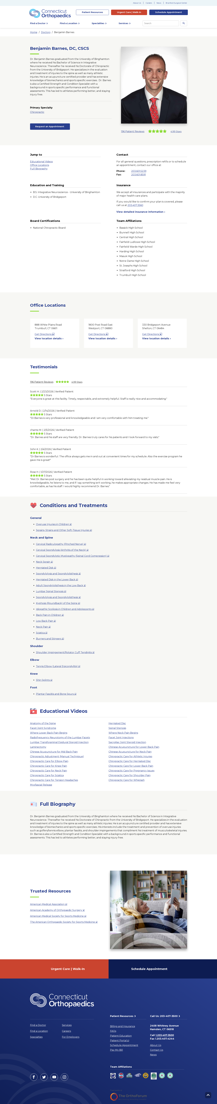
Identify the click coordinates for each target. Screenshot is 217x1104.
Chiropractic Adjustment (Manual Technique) (57, 756)
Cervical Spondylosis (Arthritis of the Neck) (62, 550)
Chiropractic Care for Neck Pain (48, 770)
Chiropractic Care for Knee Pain (48, 766)
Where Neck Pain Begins (123, 732)
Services (67, 1025)
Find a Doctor (38, 1025)
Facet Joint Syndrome (43, 728)
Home (33, 32)
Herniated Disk (46, 568)
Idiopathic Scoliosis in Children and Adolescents (65, 609)
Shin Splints (44, 680)
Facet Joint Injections (121, 737)
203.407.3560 (135, 205)
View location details (49, 338)
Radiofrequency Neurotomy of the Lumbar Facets (60, 737)
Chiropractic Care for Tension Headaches (54, 780)
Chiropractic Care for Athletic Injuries (130, 756)
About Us (137, 3)
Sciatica (41, 633)
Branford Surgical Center (176, 3)
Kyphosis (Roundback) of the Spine (58, 603)
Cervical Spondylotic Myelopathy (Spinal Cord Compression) (72, 556)
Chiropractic (37, 112)
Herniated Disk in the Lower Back (57, 580)
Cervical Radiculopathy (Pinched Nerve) (61, 544)
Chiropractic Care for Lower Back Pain (131, 766)
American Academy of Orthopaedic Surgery (57, 910)
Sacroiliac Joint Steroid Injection (127, 742)
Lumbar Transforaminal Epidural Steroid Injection (59, 742)
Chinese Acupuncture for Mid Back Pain (54, 751)
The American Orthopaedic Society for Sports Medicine (64, 922)
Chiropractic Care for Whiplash (127, 780)
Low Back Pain (46, 621)
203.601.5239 (138, 171)
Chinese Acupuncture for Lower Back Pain (134, 747)
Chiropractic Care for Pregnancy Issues (131, 770)
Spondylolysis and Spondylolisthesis (58, 574)
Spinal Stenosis (117, 728)
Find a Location (39, 1031)
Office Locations (39, 165)
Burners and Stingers (50, 639)
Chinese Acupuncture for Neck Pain (130, 751)
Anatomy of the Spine (43, 723)
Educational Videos (41, 161)
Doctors (45, 32)
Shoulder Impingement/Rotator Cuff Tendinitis (65, 653)
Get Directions (45, 334)
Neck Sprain (44, 562)
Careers (149, 3)
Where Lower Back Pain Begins (48, 732)
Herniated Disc (117, 723)
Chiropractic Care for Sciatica (47, 775)
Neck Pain (43, 627)
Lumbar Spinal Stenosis (51, 592)
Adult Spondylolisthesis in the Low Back (61, 586)
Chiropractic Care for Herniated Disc (130, 761)
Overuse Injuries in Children (54, 524)
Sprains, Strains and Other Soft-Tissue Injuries (64, 530)
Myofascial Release (41, 784)
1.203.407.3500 (165, 1035)
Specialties (36, 1037)
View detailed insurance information (140, 211)
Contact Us (156, 1050)
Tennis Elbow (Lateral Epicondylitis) (58, 666)
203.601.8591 (138, 174)
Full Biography (39, 168)
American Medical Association (48, 904)
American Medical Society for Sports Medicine (58, 916)
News (159, 3)
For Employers (70, 1037)
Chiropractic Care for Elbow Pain (49, 761)
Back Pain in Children (50, 615)
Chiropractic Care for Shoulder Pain (129, 775)
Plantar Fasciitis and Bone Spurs (56, 694)
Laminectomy (38, 747)
